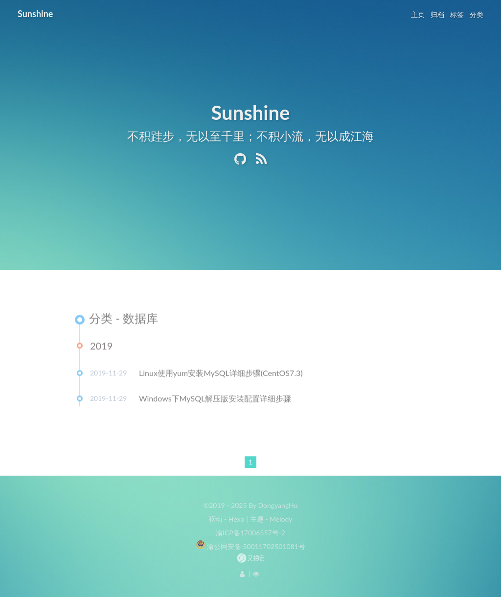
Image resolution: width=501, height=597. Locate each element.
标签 (457, 14)
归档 (437, 14)
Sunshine (35, 13)
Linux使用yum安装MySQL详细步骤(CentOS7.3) (221, 374)
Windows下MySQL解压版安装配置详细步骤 (215, 400)
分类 (476, 14)
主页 (418, 14)
